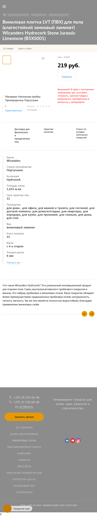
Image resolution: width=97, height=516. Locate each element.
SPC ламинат (24, 427)
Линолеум (24, 466)
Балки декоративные (24, 434)
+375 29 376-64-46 (26, 397)
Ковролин (24, 453)
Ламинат (24, 459)
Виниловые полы (24, 440)
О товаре (8, 48)
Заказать (67, 76)
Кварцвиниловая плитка (24, 446)
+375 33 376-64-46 (26, 402)
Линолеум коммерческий (24, 472)
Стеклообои (24, 492)
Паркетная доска (24, 479)
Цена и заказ (25, 48)
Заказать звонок (24, 416)
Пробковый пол (24, 485)
